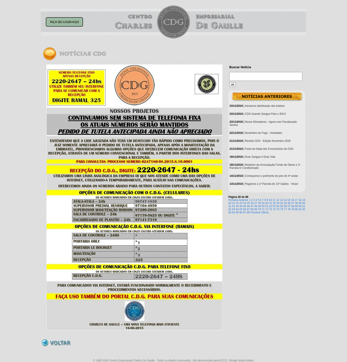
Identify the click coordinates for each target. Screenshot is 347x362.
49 (259, 206)
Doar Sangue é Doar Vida (260, 156)
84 (233, 212)
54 (277, 206)
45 (244, 206)
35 (285, 203)
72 (266, 209)
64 (237, 209)
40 (303, 203)
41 (229, 206)
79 (292, 209)
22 (237, 203)
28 (259, 203)
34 (281, 203)
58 (292, 206)
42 (233, 206)
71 (263, 209)
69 (255, 209)
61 (303, 206)
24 (244, 203)
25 (248, 203)
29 (263, 203)
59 (296, 206)
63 (233, 209)
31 (270, 203)
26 (252, 203)
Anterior (243, 200)
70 (259, 209)
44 (240, 206)
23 (240, 203)
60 (300, 206)
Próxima (255, 212)
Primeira (233, 200)
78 (288, 209)
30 (266, 203)
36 (288, 203)
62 (229, 209)
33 (277, 203)
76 (281, 209)
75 (277, 209)
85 (237, 212)
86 (240, 212)
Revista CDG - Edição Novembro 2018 (268, 140)
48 (255, 206)
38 (296, 203)
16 (292, 200)
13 (281, 200)
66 (244, 209)
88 (248, 212)
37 (292, 203)
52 (270, 206)
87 (244, 212)
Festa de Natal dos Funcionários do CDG (269, 148)
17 (296, 200)
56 (285, 206)
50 (263, 206)
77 (285, 209)
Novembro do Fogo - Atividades (263, 132)
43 (237, 206)
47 (252, 206)
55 (281, 206)
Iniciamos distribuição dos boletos (265, 105)
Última (265, 212)
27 (255, 203)
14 (285, 200)
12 (277, 200)
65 (240, 209)
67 (248, 209)
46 (248, 206)
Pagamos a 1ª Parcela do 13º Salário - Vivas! (271, 183)
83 (229, 212)
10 (270, 200)
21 (233, 203)
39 (300, 203)
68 (252, 209)
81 (300, 209)
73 (270, 209)
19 (303, 200)
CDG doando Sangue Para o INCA (265, 113)
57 (288, 206)
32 (274, 203)
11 (274, 200)
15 (288, 200)
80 (296, 209)
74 (274, 209)
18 (300, 200)
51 (266, 206)
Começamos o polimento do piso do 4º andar (271, 175)
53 (274, 206)
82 (303, 209)
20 (229, 203)
